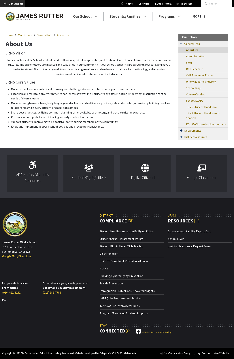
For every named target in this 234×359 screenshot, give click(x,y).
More (199, 16)
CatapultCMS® (106, 353)
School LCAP (176, 239)
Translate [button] (191, 3)
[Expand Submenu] (181, 43)
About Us (63, 35)
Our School (85, 16)
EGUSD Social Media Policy (156, 332)
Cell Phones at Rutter (199, 75)
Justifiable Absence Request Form (189, 246)
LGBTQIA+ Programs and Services (121, 298)
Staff (189, 63)
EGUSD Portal (168, 3)
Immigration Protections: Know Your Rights (127, 291)
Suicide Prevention (111, 283)
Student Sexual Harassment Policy (121, 239)
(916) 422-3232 (11, 292)
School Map (193, 88)
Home (133, 3)
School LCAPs (194, 100)
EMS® (119, 353)
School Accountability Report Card (189, 231)
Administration (195, 56)
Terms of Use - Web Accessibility (120, 306)
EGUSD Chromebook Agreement (206, 124)
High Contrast (203, 353)
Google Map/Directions (16, 256)
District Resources (195, 137)
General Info (44, 35)
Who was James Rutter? (201, 81)
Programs (169, 16)
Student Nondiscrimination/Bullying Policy (127, 231)
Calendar (148, 3)
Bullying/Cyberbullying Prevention (121, 276)
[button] (16, 3)
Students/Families (128, 16)
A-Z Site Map (222, 354)
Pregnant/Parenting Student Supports (124, 313)
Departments (192, 130)
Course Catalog (195, 94)
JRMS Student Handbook (201, 107)
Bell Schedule (194, 69)
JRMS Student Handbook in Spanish (203, 115)
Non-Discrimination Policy (175, 354)
